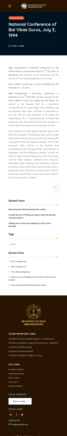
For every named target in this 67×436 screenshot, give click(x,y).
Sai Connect (13, 382)
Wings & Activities (15, 386)
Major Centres (14, 378)
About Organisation (16, 374)
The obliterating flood (20, 272)
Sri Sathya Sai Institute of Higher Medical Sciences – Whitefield (33, 343)
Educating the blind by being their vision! (28, 285)
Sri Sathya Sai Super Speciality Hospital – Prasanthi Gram (31, 339)
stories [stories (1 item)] (13, 244)
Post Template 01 (18, 267)
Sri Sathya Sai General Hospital (20, 351)
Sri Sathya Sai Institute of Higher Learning (25, 355)
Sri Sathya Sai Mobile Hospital (20, 347)
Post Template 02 (18, 261)
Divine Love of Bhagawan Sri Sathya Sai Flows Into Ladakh (32, 278)
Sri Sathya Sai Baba (15, 370)
